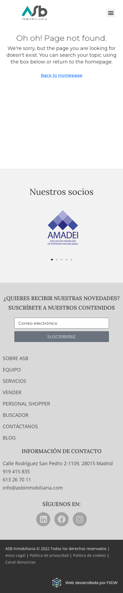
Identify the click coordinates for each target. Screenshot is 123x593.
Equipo (12, 369)
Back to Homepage (61, 75)
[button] (110, 12)
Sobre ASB (15, 358)
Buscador (15, 415)
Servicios (14, 381)
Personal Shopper (26, 403)
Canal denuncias (20, 562)
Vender (12, 392)
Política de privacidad (49, 555)
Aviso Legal (15, 555)
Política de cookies (89, 555)
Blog (9, 437)
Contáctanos (20, 426)
